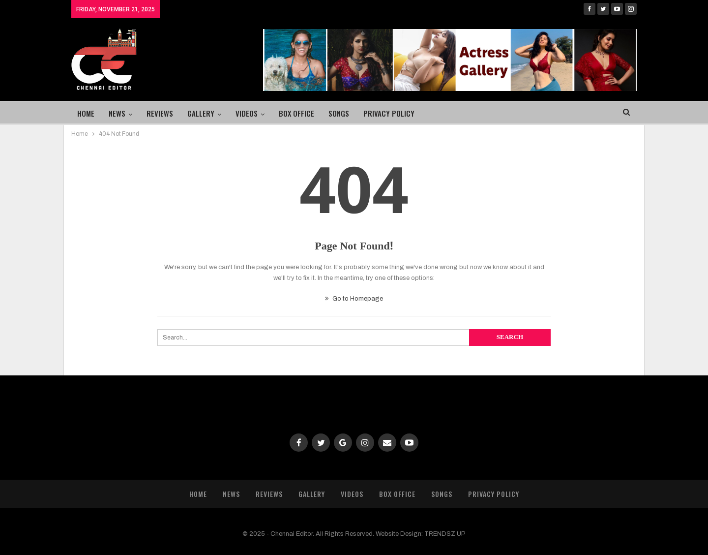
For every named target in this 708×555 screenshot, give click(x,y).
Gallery (200, 113)
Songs (338, 113)
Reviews (160, 113)
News (117, 113)
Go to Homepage (354, 298)
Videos (247, 113)
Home (85, 113)
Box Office (296, 113)
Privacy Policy (388, 113)
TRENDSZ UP (445, 533)
